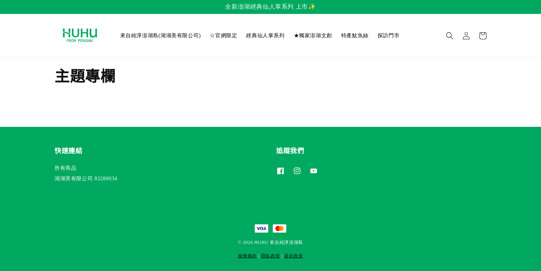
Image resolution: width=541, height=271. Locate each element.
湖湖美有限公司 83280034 (85, 178)
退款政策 (293, 256)
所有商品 (65, 168)
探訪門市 (388, 35)
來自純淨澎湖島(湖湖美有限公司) (160, 35)
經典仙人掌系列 (265, 35)
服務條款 (247, 256)
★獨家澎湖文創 (313, 35)
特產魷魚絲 (355, 35)
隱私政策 (270, 256)
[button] (449, 35)
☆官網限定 (223, 35)
